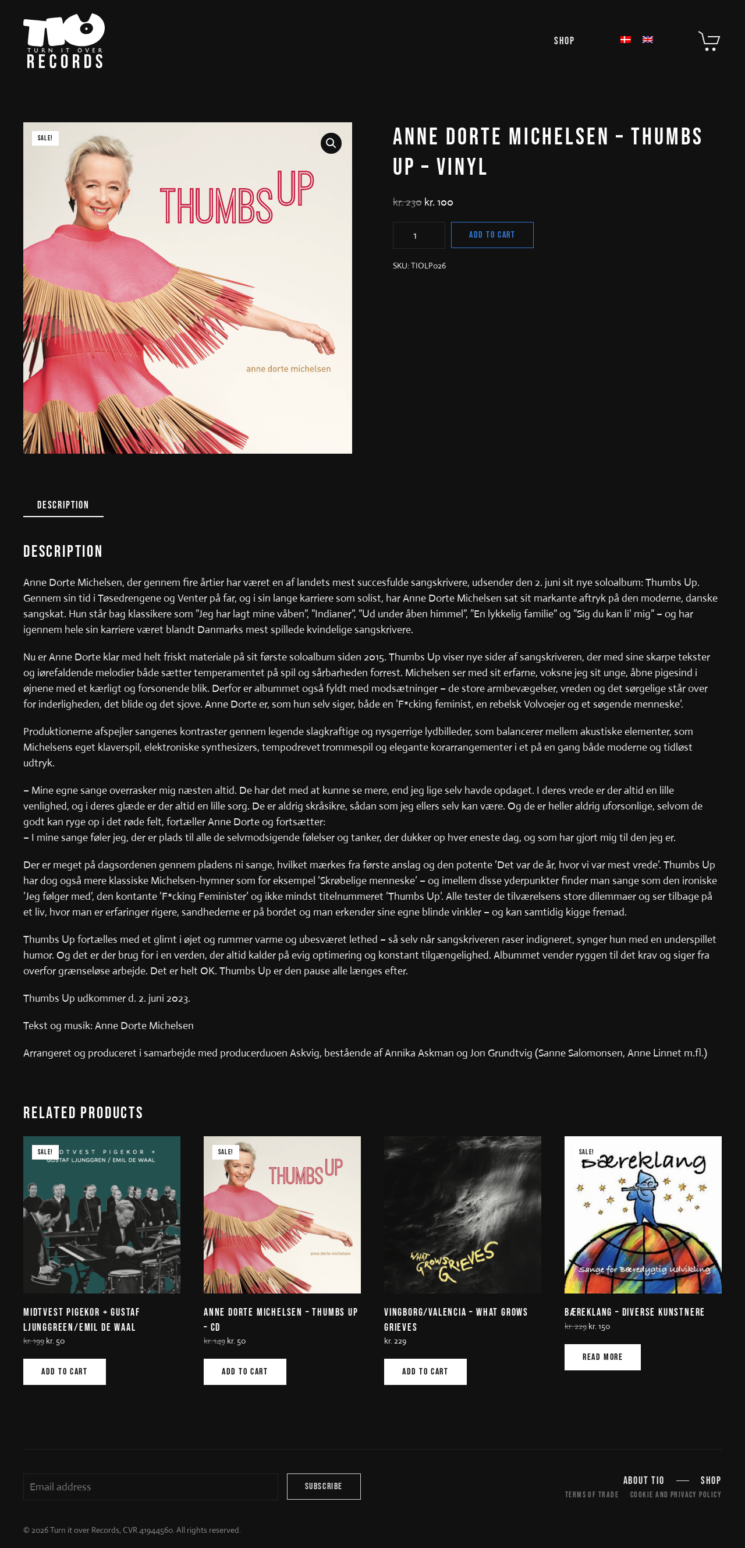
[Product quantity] (419, 235)
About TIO (644, 1481)
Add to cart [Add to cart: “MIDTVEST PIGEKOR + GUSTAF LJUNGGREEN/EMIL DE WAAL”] (64, 1371)
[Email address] (150, 1486)
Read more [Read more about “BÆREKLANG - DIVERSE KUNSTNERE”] (603, 1357)
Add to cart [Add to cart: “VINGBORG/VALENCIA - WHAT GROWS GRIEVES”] (425, 1371)
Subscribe (324, 1486)
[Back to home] (64, 41)
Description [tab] (63, 505)
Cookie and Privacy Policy (676, 1495)
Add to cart (492, 235)
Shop (564, 41)
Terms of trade (592, 1495)
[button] (331, 143)
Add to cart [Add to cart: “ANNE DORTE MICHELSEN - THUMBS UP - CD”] (245, 1371)
